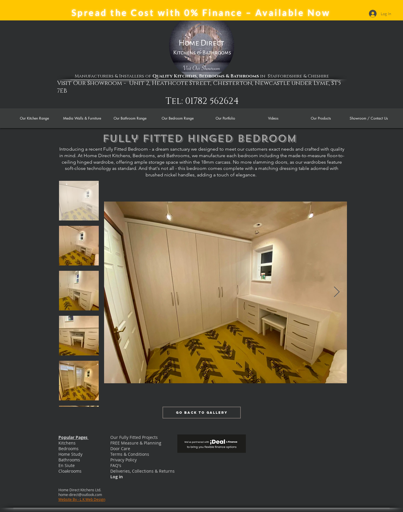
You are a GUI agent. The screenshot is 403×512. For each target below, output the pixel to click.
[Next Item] (336, 292)
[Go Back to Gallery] (202, 412)
